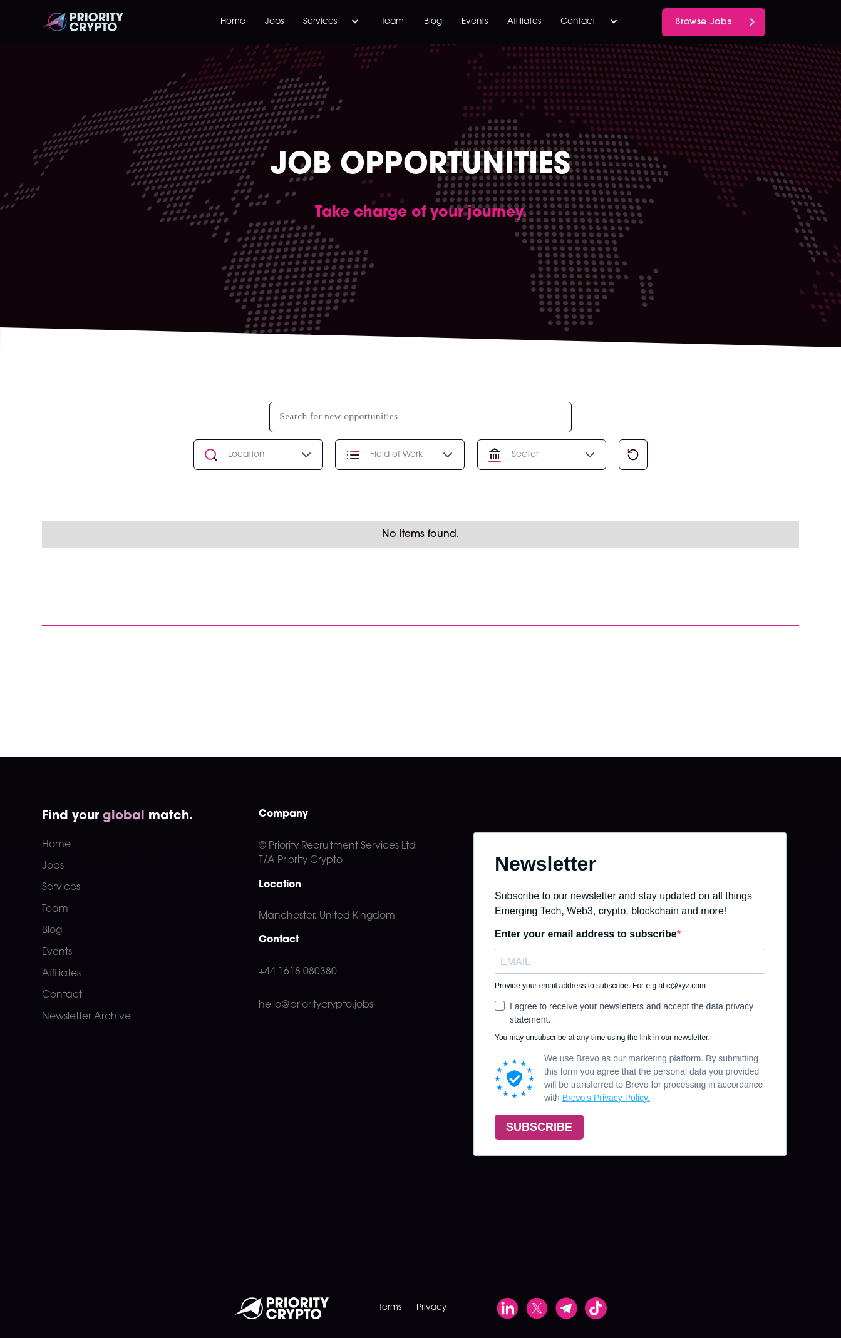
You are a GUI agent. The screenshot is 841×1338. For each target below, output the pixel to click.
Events (475, 22)
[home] (103, 22)
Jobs (274, 22)
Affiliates (524, 22)
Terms (390, 1308)
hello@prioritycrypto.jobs (316, 1005)
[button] (333, 22)
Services (61, 887)
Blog (433, 22)
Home (232, 22)
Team (392, 22)
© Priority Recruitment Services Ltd (337, 846)
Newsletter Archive (86, 1017)
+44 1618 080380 (298, 972)
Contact (62, 995)
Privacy (431, 1308)
